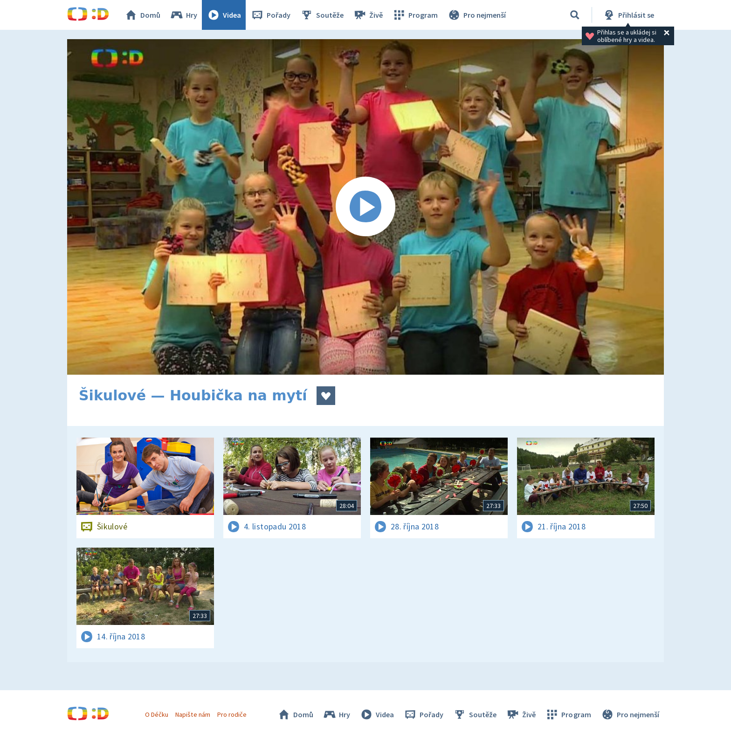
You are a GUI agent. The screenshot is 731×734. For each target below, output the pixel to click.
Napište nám (192, 714)
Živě (368, 15)
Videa (224, 15)
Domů (142, 15)
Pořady (270, 15)
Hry (183, 15)
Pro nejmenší (476, 15)
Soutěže (322, 15)
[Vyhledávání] (575, 15)
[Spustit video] (365, 207)
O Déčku (156, 714)
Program (415, 15)
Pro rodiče (232, 714)
